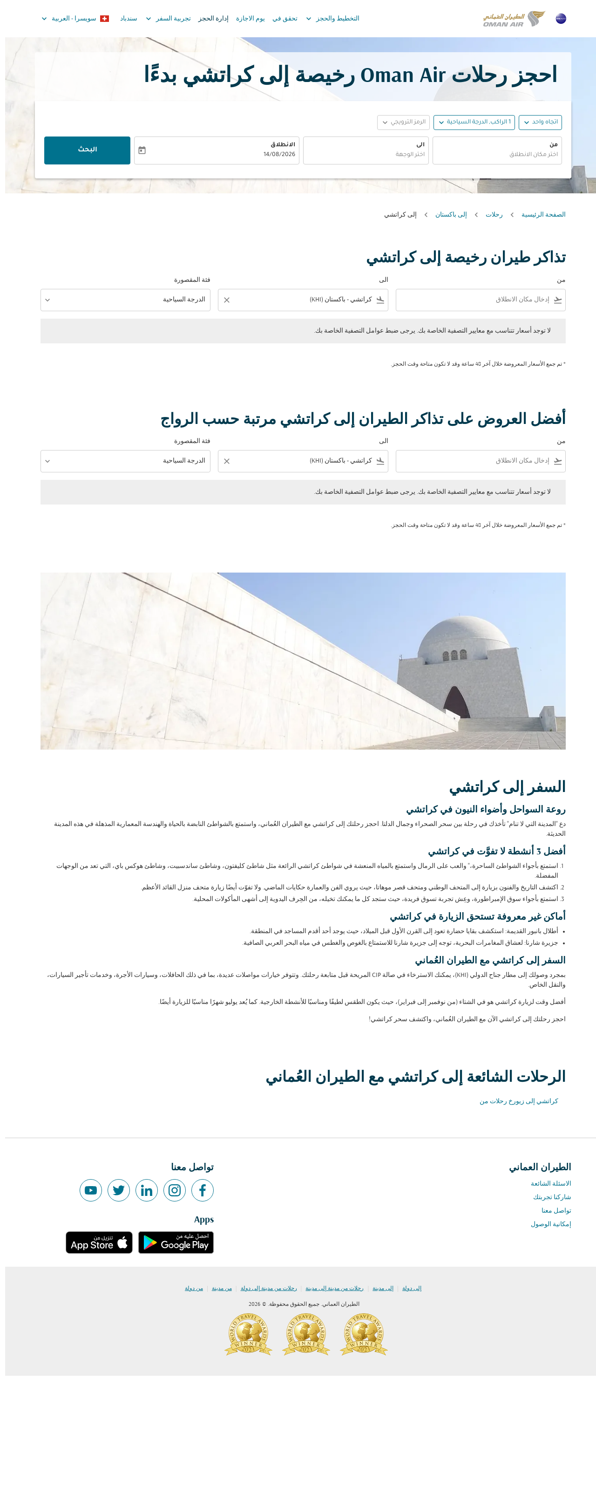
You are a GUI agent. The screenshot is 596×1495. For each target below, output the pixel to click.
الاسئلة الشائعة (546, 1184)
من (548, 145)
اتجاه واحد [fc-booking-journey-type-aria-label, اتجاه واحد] (540, 122)
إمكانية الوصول (546, 1224)
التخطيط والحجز (325, 18)
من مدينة (217, 1288)
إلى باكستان (446, 215)
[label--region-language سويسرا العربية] (70, 18)
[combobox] (492, 155)
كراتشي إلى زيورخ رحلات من (513, 1101)
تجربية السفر (161, 18)
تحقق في (279, 18)
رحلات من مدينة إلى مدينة (329, 1288)
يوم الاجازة (245, 18)
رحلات (489, 215)
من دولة (189, 1288)
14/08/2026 (274, 155)
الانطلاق (277, 145)
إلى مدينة (377, 1288)
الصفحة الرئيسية (538, 215)
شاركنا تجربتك (547, 1197)
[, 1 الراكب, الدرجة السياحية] (474, 123)
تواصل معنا (551, 1211)
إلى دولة (406, 1288)
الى (415, 145)
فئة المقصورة (187, 280)
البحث (82, 150)
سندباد (123, 18)
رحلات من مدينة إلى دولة (264, 1288)
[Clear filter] (221, 300)
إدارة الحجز (208, 18)
